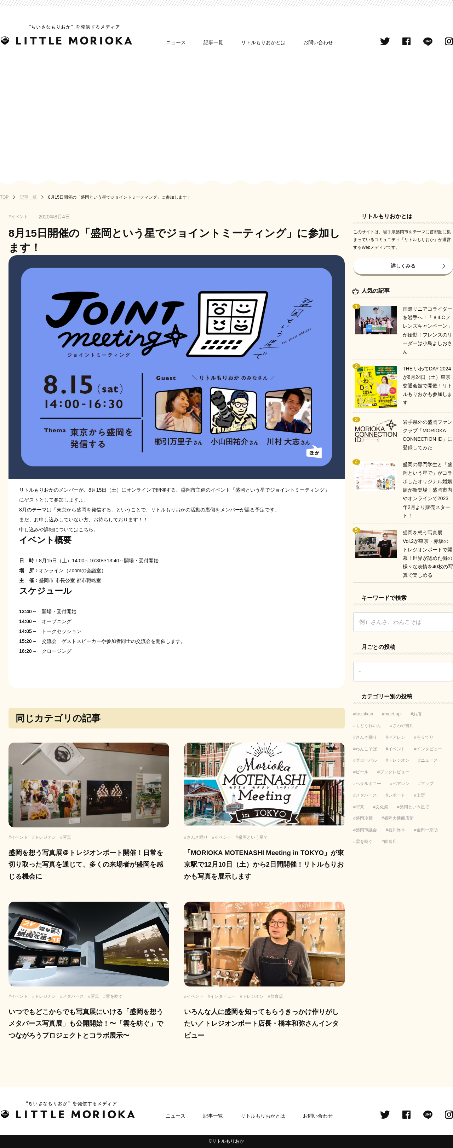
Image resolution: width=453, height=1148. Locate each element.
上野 (421, 795)
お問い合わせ (318, 42)
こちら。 (88, 529)
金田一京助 (427, 829)
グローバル (366, 760)
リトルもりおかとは (263, 42)
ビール (362, 771)
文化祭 (381, 806)
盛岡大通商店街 (399, 818)
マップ (427, 783)
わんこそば (366, 748)
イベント (396, 748)
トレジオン (398, 760)
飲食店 (390, 841)
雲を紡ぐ (364, 841)
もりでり (425, 737)
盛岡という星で (414, 806)
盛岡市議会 (366, 829)
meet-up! (393, 713)
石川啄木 (396, 829)
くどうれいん (368, 725)
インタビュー (429, 748)
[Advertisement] (226, 113)
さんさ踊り (366, 737)
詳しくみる (403, 266)
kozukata (364, 713)
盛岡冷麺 (364, 818)
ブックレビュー (394, 771)
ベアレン (400, 783)
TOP (4, 197)
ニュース (176, 42)
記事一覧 (213, 42)
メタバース (366, 795)
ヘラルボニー (368, 783)
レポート (396, 795)
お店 (417, 713)
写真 (360, 806)
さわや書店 (403, 725)
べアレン (396, 737)
